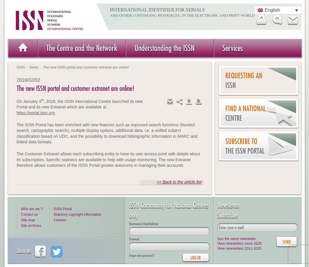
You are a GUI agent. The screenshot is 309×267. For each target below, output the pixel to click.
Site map (28, 220)
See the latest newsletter (236, 239)
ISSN (21, 67)
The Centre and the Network (81, 48)
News (34, 67)
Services (232, 48)
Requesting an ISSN (243, 80)
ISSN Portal (63, 209)
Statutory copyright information (78, 214)
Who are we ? (32, 209)
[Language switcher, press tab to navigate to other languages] (277, 10)
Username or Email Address (143, 224)
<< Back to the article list (179, 182)
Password (134, 239)
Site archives (31, 226)
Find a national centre (245, 113)
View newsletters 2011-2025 (239, 248)
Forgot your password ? (142, 255)
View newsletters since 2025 (239, 244)
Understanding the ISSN (164, 48)
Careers (60, 220)
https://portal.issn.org (36, 112)
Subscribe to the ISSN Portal (244, 146)
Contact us (29, 214)
